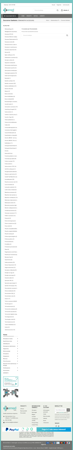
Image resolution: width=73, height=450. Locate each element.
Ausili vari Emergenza (10, 75)
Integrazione (6, 356)
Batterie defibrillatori (10, 86)
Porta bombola (9, 241)
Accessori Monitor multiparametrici (11, 36)
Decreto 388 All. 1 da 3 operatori (11, 137)
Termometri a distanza (11, 309)
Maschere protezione (10, 192)
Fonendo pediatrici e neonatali (11, 156)
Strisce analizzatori (10, 290)
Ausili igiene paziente (11, 73)
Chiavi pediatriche (10, 119)
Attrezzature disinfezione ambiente (11, 65)
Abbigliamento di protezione (11, 31)
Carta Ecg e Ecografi (10, 109)
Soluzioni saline (9, 277)
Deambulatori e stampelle (11, 135)
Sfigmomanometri (10, 267)
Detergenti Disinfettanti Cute (11, 148)
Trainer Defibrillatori (10, 324)
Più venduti (23, 413)
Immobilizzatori (9, 179)
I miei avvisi (46, 422)
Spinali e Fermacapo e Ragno (11, 285)
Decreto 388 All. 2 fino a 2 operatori (11, 140)
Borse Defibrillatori (10, 96)
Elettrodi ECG (8, 153)
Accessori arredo (9, 42)
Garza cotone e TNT (10, 166)
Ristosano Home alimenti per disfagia (10, 364)
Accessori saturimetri (10, 49)
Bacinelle (8, 78)
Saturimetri (8, 259)
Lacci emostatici (9, 184)
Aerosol (7, 52)
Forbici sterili (8, 163)
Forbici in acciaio (9, 161)
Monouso (5, 358)
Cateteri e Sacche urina (11, 114)
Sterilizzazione (6, 368)
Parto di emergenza (10, 220)
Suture (7, 298)
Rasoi (7, 249)
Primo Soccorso (6, 361)
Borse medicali (9, 99)
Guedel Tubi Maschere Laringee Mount (11, 176)
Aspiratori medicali (10, 62)
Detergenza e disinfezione (9, 346)
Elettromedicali (6, 351)
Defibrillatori (9, 143)
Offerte (22, 408)
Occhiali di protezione (10, 210)
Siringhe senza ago (10, 275)
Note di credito (46, 416)
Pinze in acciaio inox (10, 223)
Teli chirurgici (8, 303)
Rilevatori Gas (9, 257)
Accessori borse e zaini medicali (11, 44)
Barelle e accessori (10, 83)
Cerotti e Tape (9, 117)
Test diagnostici (9, 316)
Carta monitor (9, 112)
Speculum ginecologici (11, 283)
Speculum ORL (9, 280)
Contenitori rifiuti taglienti (11, 130)
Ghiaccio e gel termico (11, 174)
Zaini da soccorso (10, 329)
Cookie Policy (35, 424)
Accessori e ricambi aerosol (11, 47)
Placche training (9, 233)
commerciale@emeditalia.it (11, 422)
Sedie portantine (10, 262)
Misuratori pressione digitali (11, 205)
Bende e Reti (9, 88)
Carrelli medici (9, 104)
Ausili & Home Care (7, 341)
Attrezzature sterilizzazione (11, 70)
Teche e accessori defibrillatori (11, 301)
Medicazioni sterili (10, 202)
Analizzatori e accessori (11, 57)
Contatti (34, 416)
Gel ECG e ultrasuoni (10, 169)
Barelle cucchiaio (10, 80)
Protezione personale (11, 246)
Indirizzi (45, 418)
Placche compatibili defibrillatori (11, 228)
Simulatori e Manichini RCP (11, 270)
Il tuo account (46, 406)
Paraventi (8, 218)
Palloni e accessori (10, 215)
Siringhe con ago (9, 272)
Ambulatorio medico (8, 338)
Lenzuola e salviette (10, 187)
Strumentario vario (10, 296)
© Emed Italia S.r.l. (7, 442)
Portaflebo (8, 244)
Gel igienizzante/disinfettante (11, 171)
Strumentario (6, 370)
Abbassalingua (9, 29)
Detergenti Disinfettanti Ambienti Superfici (11, 145)
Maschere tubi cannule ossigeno (11, 195)
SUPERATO (5, 373)
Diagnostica (6, 348)
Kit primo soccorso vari (11, 182)
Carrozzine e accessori (11, 106)
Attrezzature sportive (10, 67)
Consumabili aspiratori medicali (11, 127)
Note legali (34, 412)
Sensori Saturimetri (10, 265)
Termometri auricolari (10, 311)
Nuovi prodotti (23, 411)
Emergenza (6, 353)
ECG (6, 150)
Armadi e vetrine (9, 60)
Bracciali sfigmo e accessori (11, 101)
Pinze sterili (8, 226)
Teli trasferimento (10, 306)
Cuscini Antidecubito (10, 132)
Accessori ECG (9, 34)
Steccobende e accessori (11, 288)
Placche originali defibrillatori (11, 231)
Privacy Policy (35, 422)
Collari (7, 125)
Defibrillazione (6, 343)
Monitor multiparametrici (11, 207)
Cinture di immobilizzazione (11, 122)
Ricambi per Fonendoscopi (11, 254)
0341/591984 (12, 4)
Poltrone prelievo (9, 239)
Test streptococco (10, 322)
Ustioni (7, 327)
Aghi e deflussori (10, 55)
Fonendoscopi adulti (10, 158)
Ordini (44, 414)
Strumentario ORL (10, 293)
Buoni (44, 420)
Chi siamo (34, 410)
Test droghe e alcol (10, 319)
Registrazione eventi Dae (11, 252)
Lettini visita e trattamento (11, 189)
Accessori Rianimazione (11, 39)
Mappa (33, 414)
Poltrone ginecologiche (11, 236)
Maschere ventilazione (11, 197)
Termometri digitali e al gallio (11, 314)
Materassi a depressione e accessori (11, 200)
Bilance (7, 91)
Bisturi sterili (9, 93)
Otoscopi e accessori (11, 213)
